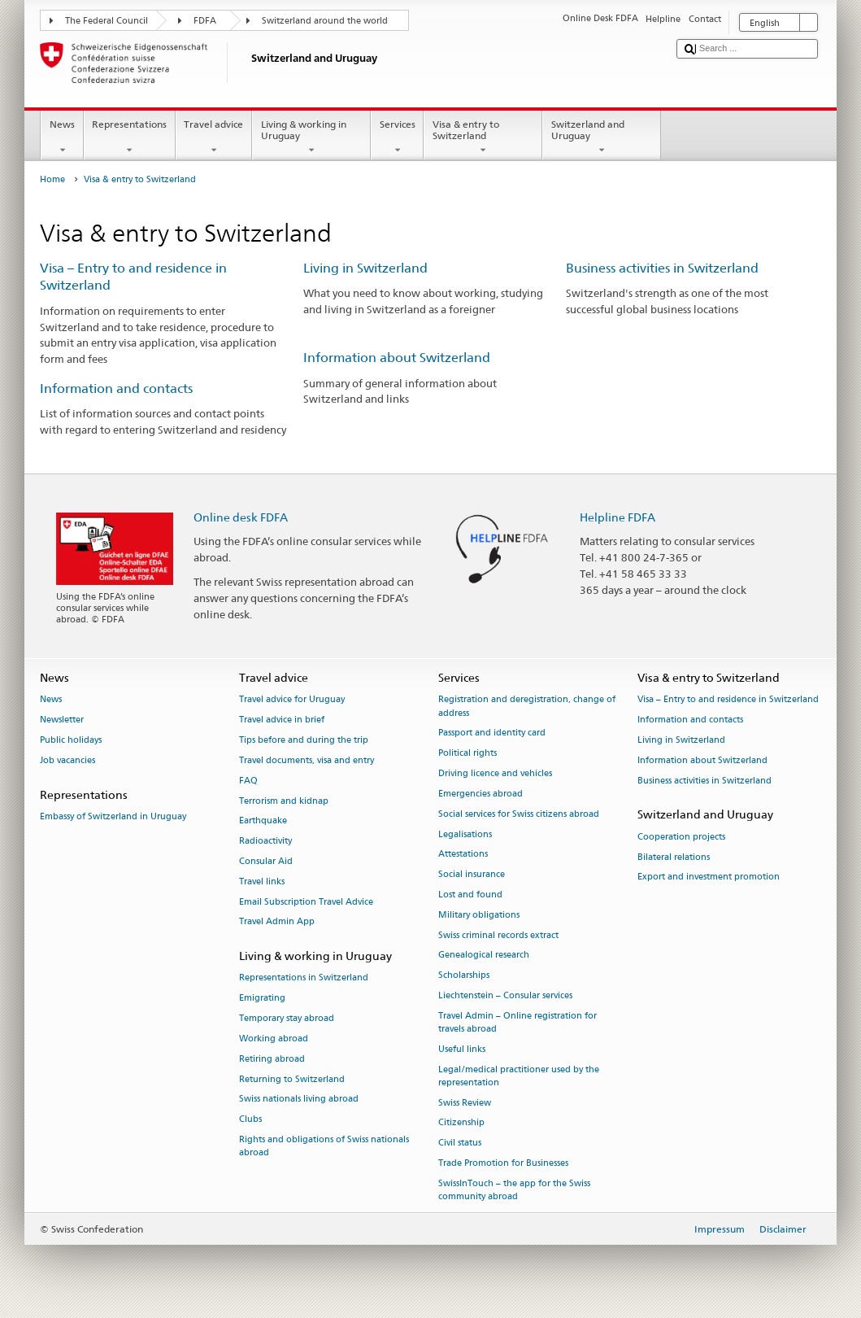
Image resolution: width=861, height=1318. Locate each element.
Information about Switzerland (396, 357)
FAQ (248, 780)
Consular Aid (266, 861)
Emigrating (262, 998)
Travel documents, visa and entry (306, 760)
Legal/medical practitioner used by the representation (518, 1076)
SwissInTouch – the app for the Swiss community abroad (514, 1190)
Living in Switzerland (365, 268)
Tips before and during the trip (303, 740)
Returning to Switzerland (292, 1079)
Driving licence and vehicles (495, 774)
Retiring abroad (272, 1059)
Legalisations (465, 834)
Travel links (262, 881)
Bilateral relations (673, 857)
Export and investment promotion (708, 877)
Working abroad (273, 1038)
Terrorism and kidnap (283, 801)
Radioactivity (265, 841)
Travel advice (213, 137)
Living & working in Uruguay (311, 137)
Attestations (463, 854)
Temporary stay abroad (286, 1018)
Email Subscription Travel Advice (306, 902)
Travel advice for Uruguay (292, 700)
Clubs (250, 1120)
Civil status (459, 1143)
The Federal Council (106, 20)
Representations (130, 137)
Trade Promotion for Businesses (503, 1164)
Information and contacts (116, 388)
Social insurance (471, 875)
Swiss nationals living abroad (299, 1099)
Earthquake (263, 821)
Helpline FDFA (617, 517)
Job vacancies (67, 760)
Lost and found (470, 894)
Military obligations (479, 915)
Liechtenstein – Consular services (505, 995)
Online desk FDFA (241, 517)
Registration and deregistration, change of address (526, 706)
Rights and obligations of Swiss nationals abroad (324, 1146)
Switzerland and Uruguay (601, 137)
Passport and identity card (492, 733)
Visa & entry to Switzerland (482, 137)
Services (397, 137)
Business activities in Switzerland (662, 268)
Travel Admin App (277, 922)
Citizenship (461, 1123)
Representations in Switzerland (303, 978)
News (61, 137)
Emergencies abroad (480, 793)
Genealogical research (483, 955)
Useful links (461, 1049)
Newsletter (62, 720)
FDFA (205, 20)
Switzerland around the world (325, 20)
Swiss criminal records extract (498, 935)
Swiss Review (464, 1103)
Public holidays (71, 740)
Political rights (467, 753)
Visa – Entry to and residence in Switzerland (728, 700)
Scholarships (463, 976)
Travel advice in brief (281, 720)
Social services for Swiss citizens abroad (518, 814)
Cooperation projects (681, 836)
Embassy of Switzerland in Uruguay (113, 816)
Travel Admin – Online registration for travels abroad (517, 1022)
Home (52, 179)
